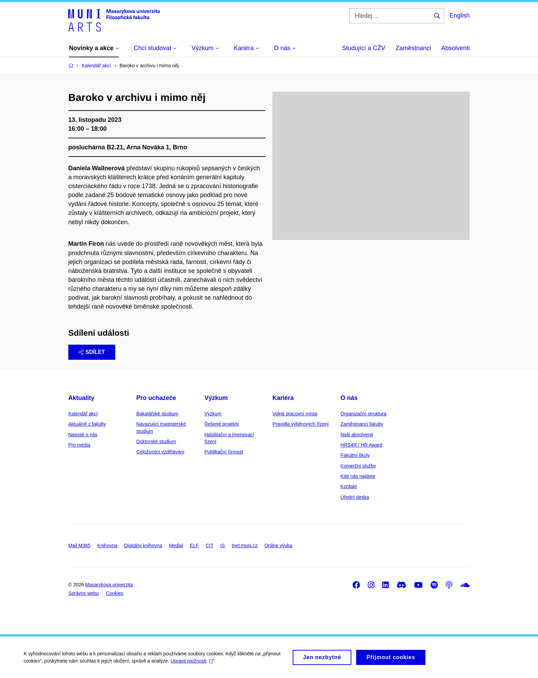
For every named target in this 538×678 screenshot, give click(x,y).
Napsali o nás (82, 434)
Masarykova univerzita (109, 584)
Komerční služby (358, 466)
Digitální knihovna (143, 545)
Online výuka (278, 545)
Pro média (79, 445)
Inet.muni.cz (244, 545)
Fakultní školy (355, 455)
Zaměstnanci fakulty (361, 424)
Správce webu (83, 593)
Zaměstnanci (413, 48)
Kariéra (283, 397)
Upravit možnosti (192, 664)
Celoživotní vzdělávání (160, 452)
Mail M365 (79, 545)
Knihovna (107, 545)
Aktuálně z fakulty (87, 424)
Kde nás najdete (357, 476)
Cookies (115, 593)
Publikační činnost (223, 452)
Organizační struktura (363, 413)
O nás (349, 397)
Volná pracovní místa (294, 413)
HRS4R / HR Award (361, 445)
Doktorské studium (156, 441)
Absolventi (455, 48)
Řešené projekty (221, 424)
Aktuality (81, 397)
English (459, 15)
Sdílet (92, 352)
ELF (194, 545)
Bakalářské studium (157, 413)
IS (222, 545)
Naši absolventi (356, 434)
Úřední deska (354, 497)
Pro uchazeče (156, 397)
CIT (209, 545)
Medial (176, 545)
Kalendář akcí (83, 413)
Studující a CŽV (363, 48)
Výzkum (216, 397)
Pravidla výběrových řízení (300, 424)
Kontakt (348, 486)
